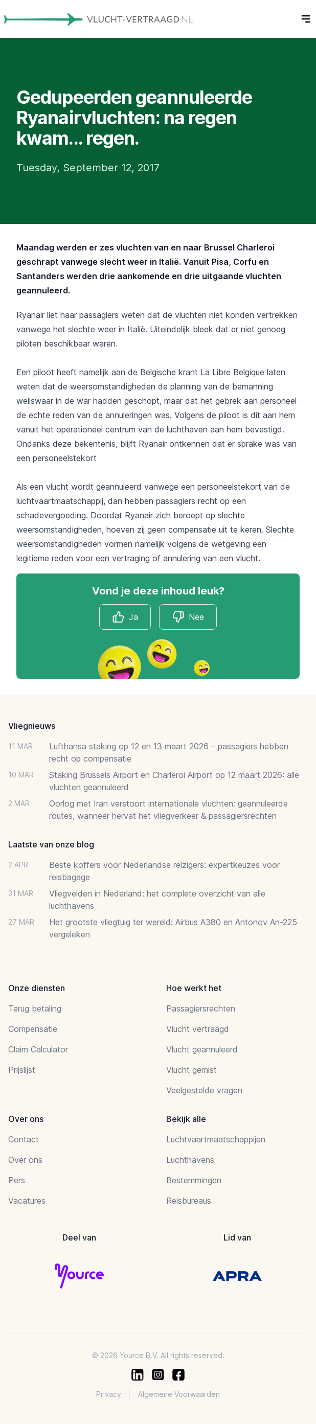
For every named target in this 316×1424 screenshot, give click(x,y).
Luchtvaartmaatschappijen (215, 1139)
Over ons (25, 1160)
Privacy (108, 1394)
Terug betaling (34, 1008)
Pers (16, 1180)
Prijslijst (21, 1070)
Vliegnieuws (31, 726)
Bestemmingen (193, 1180)
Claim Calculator (38, 1049)
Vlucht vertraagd (197, 1029)
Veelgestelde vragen (204, 1090)
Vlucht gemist (191, 1070)
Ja (125, 617)
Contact (23, 1139)
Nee (188, 617)
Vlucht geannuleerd (202, 1049)
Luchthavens (190, 1160)
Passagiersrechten (200, 1008)
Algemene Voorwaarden (179, 1394)
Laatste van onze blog (51, 844)
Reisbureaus (188, 1201)
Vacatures (27, 1201)
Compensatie (32, 1029)
